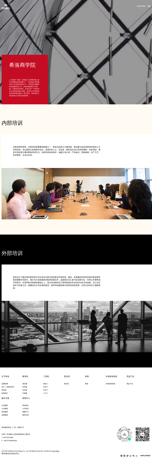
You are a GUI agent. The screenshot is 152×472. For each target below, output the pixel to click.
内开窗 (24, 387)
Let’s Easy (55, 451)
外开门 (45, 390)
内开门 (45, 387)
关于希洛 (5, 376)
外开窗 (24, 390)
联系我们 (5, 393)
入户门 (45, 393)
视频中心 (25, 412)
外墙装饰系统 (111, 376)
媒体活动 (25, 415)
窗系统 (25, 376)
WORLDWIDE (141, 6)
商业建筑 (5, 412)
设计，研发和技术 (8, 387)
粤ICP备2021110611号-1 (10, 453)
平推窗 (24, 393)
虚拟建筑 (5, 415)
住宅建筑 (5, 405)
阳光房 (67, 376)
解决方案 (5, 398)
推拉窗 (24, 384)
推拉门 (45, 384)
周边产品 (130, 376)
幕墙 (87, 376)
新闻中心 (26, 398)
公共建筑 (5, 408)
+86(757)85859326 (10, 440)
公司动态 (25, 408)
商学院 (4, 390)
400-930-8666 (8, 437)
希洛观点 (25, 405)
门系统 (46, 376)
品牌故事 (5, 384)
